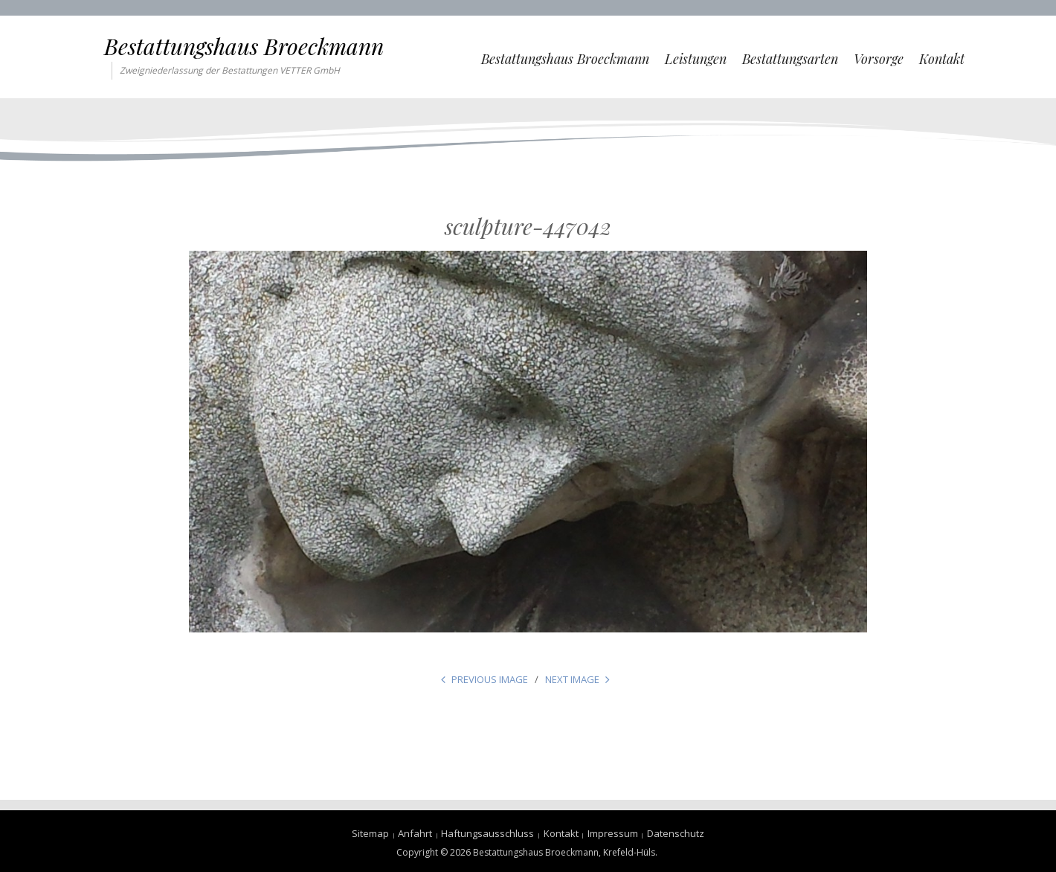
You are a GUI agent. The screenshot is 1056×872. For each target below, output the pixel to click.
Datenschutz (675, 833)
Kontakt (942, 59)
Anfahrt (415, 833)
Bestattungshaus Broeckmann (244, 46)
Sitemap (370, 833)
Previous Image (489, 679)
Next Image (572, 679)
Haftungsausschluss (487, 833)
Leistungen (696, 59)
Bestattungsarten (790, 59)
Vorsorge (879, 59)
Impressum (612, 833)
